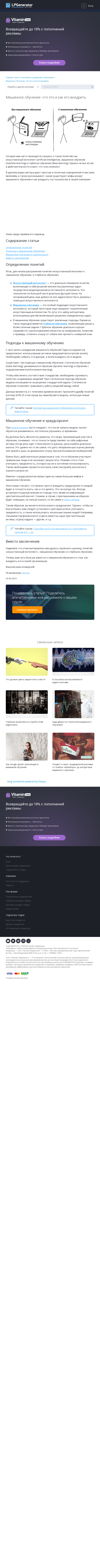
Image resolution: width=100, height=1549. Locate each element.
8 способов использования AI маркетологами (67, 681)
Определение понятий (19, 247)
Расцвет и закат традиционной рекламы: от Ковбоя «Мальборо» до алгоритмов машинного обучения (72, 767)
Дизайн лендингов (15, 924)
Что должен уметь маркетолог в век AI (25, 679)
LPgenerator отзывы (16, 869)
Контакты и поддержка (17, 881)
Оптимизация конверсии (18, 928)
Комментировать (27, 609)
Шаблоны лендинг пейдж (18, 900)
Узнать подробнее (49, 62)
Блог (8, 861)
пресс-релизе (71, 499)
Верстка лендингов (15, 920)
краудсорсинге (19, 427)
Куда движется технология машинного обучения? (72, 723)
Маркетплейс (12, 908)
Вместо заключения (17, 258)
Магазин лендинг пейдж (18, 904)
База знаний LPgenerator (18, 865)
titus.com (26, 573)
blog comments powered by (26, 781)
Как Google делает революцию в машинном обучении (22, 766)
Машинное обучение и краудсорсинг (27, 254)
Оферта (10, 885)
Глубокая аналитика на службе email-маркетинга (25, 723)
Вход (90, 5)
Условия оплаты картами (17, 978)
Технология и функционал (19, 896)
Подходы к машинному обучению (25, 251)
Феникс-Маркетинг (31, 950)
